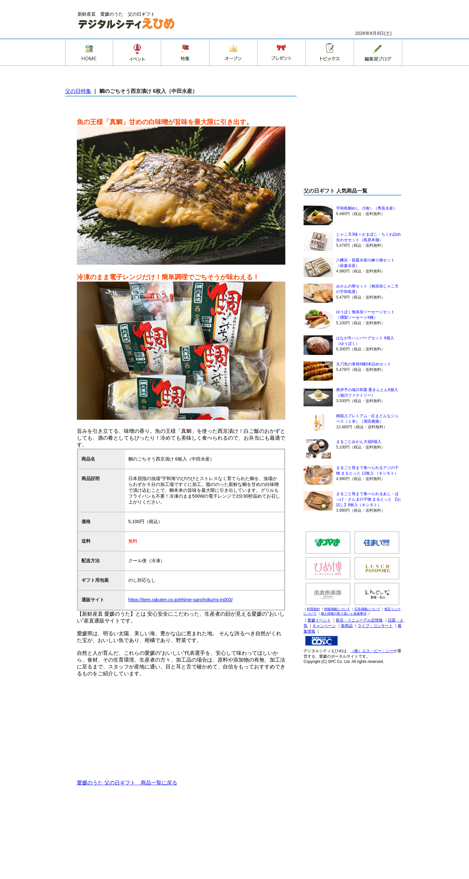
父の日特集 (78, 91)
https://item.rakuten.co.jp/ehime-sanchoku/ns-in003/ (180, 599)
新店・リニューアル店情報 (359, 620)
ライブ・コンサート (375, 625)
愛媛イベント (319, 620)
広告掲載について (367, 609)
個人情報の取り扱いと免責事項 (343, 613)
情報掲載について (337, 609)
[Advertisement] (181, 728)
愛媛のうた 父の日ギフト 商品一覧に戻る (127, 782)
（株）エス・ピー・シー (371, 651)
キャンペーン (324, 625)
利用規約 (313, 609)
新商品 (347, 625)
